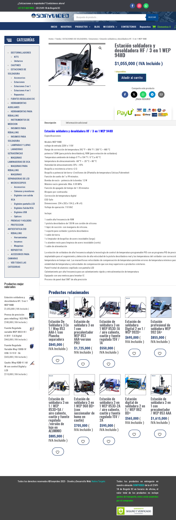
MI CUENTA (108, 27)
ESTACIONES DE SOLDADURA (75, 39)
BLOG (97, 27)
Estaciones (93, 39)
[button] (100, 48)
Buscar (152, 17)
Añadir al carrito (132, 78)
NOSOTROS (66, 27)
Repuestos (145, 27)
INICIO (54, 27)
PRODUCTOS (81, 27)
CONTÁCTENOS (128, 27)
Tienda (58, 39)
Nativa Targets (98, 481)
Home (51, 39)
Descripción (50, 122)
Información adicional (76, 122)
